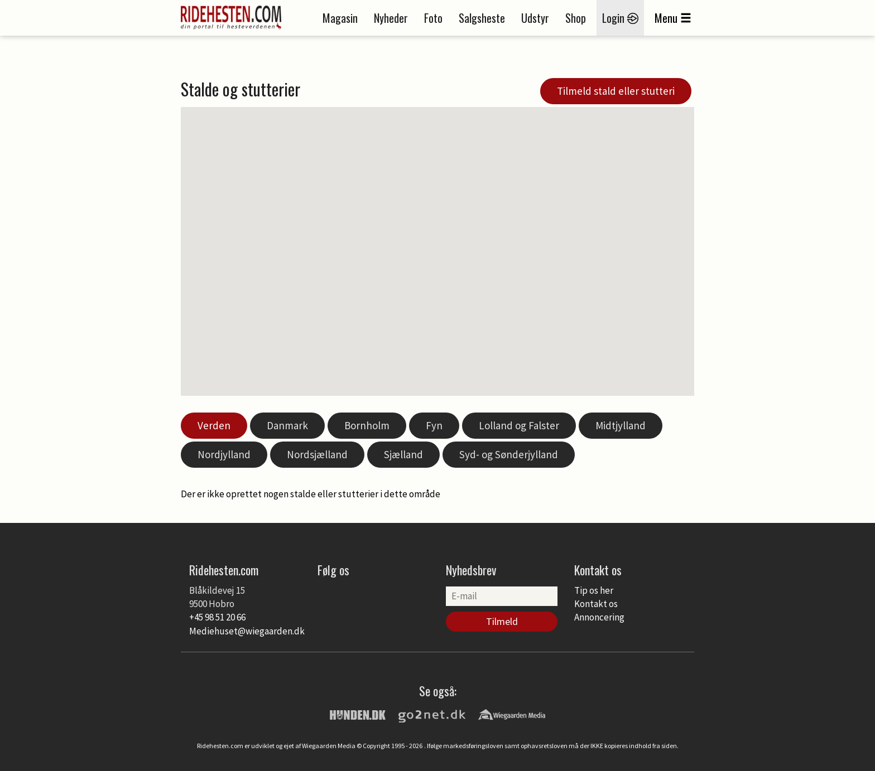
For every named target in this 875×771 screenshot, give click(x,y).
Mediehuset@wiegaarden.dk (247, 631)
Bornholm (367, 425)
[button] (473, 290)
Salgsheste (482, 17)
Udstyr (535, 17)
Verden (214, 425)
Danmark (287, 425)
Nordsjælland (317, 454)
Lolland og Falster (519, 425)
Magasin (340, 17)
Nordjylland (224, 454)
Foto (433, 17)
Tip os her (593, 590)
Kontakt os (596, 604)
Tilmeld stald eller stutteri (616, 91)
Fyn (434, 425)
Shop (575, 17)
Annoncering (599, 617)
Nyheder (391, 17)
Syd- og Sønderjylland (508, 454)
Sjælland (403, 454)
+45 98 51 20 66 (217, 617)
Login (620, 17)
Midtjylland (620, 425)
